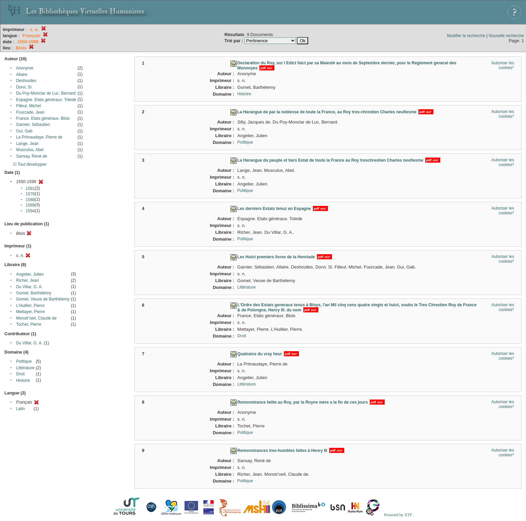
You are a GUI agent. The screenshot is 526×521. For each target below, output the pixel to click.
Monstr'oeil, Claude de (36, 318)
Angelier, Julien (30, 274)
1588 (30, 199)
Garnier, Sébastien (33, 124)
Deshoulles (26, 80)
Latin (20, 408)
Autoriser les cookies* (502, 65)
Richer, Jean (27, 280)
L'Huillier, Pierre (30, 305)
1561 (30, 188)
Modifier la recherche (466, 35)
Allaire (21, 74)
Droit (20, 374)
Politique (24, 361)
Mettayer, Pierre (30, 311)
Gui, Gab (24, 131)
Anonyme (24, 68)
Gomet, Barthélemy (33, 293)
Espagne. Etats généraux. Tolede (46, 99)
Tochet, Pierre (28, 324)
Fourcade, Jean (30, 112)
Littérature (25, 367)
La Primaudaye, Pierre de (39, 137)
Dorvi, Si (23, 87)
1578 (30, 194)
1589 (30, 205)
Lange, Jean (27, 143)
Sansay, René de (31, 156)
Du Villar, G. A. (29, 286)
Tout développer (30, 164)
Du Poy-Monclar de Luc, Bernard (46, 93)
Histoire (23, 380)
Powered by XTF (398, 514)
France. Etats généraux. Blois (42, 118)
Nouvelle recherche (506, 35)
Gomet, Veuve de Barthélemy (42, 299)
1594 (30, 211)
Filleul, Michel (28, 105)
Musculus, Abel (30, 149)
